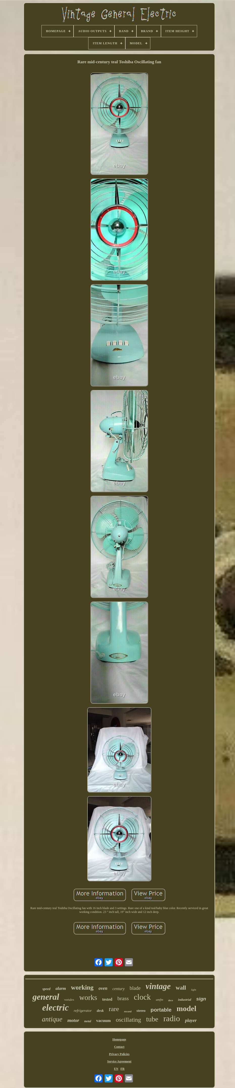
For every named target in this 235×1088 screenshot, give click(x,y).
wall (181, 988)
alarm (61, 988)
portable (161, 1010)
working (82, 987)
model (186, 1008)
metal (87, 1021)
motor (73, 1020)
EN (116, 1069)
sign (201, 998)
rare (114, 1009)
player (191, 1020)
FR (123, 1069)
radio (171, 1018)
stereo (141, 1011)
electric (55, 1008)
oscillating (128, 1019)
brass (123, 998)
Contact (119, 1047)
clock (142, 997)
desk (100, 1011)
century (118, 989)
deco (170, 1000)
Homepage (119, 1039)
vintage (158, 986)
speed (46, 989)
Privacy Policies (119, 1054)
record (127, 1011)
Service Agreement (119, 1061)
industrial (184, 999)
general (45, 996)
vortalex (69, 999)
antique (52, 1019)
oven (103, 988)
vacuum (103, 1020)
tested (107, 999)
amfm (159, 999)
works (88, 997)
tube (152, 1019)
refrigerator (83, 1011)
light (193, 989)
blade (135, 988)
